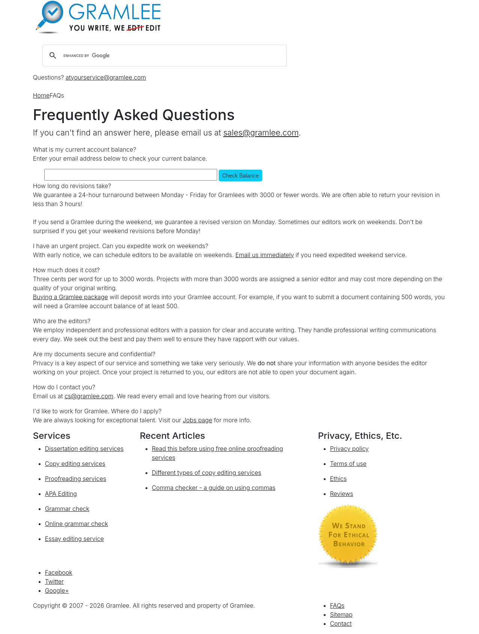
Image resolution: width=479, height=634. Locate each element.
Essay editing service (74, 538)
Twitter (54, 581)
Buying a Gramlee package (70, 297)
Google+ (57, 590)
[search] (163, 55)
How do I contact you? (64, 387)
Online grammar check (76, 523)
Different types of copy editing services (206, 472)
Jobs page (197, 420)
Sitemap (341, 614)
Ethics (338, 478)
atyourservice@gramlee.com (106, 77)
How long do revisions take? (72, 186)
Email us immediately (264, 255)
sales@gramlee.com (261, 132)
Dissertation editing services (84, 448)
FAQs (337, 605)
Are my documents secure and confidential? (94, 354)
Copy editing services (75, 463)
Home (41, 95)
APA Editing (61, 493)
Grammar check (67, 508)
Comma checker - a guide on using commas (214, 487)
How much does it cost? (66, 270)
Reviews (341, 493)
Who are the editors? (62, 321)
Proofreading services (75, 478)
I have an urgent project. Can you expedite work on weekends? (121, 246)
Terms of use (348, 463)
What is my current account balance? (84, 149)
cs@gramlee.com (89, 396)
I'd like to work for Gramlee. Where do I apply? (97, 411)
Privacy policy (349, 448)
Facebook (58, 572)
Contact (341, 623)
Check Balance (240, 175)
